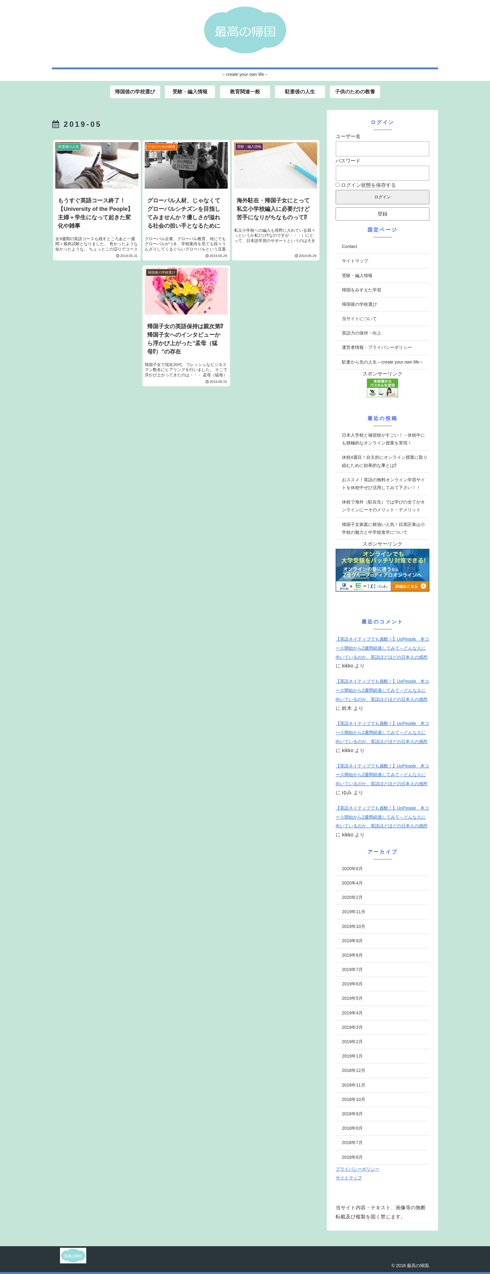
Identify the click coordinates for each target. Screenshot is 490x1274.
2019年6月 (352, 983)
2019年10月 (353, 926)
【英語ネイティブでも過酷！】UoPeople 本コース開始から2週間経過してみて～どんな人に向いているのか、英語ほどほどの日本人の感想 (382, 648)
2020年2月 (352, 897)
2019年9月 (352, 940)
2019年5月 (352, 998)
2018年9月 (352, 1113)
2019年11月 (353, 911)
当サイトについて (359, 318)
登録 (383, 213)
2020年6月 (352, 868)
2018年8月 (352, 1128)
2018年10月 (353, 1099)
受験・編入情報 (357, 275)
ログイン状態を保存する (366, 185)
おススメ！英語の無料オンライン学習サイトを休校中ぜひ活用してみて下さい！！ (383, 483)
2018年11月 (353, 1085)
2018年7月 (352, 1142)
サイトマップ (355, 260)
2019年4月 (352, 1012)
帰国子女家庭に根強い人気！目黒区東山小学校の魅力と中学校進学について (383, 528)
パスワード (348, 160)
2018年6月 (352, 1157)
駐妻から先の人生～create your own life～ (382, 361)
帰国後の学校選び (359, 304)
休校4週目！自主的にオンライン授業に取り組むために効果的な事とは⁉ (385, 461)
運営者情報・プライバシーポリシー (377, 347)
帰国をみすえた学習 (361, 289)
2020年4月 (352, 882)
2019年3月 (352, 1027)
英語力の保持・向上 (361, 332)
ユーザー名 (348, 136)
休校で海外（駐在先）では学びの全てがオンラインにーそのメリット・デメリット (383, 505)
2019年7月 (352, 969)
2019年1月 (352, 1055)
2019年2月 (352, 1041)
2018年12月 (353, 1070)
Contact (349, 246)
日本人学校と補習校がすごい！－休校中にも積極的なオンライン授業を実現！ (383, 439)
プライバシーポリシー (357, 1169)
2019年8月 (352, 955)
